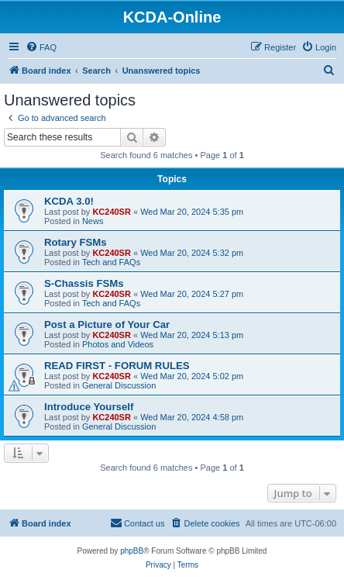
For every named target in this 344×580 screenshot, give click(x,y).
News (93, 221)
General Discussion (119, 385)
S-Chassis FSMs (84, 283)
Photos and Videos (117, 344)
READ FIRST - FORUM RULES (117, 365)
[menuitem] (41, 47)
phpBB (131, 551)
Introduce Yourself (88, 407)
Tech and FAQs (111, 262)
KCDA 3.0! (69, 201)
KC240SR (111, 211)
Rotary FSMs (75, 242)
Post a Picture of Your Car (107, 324)
